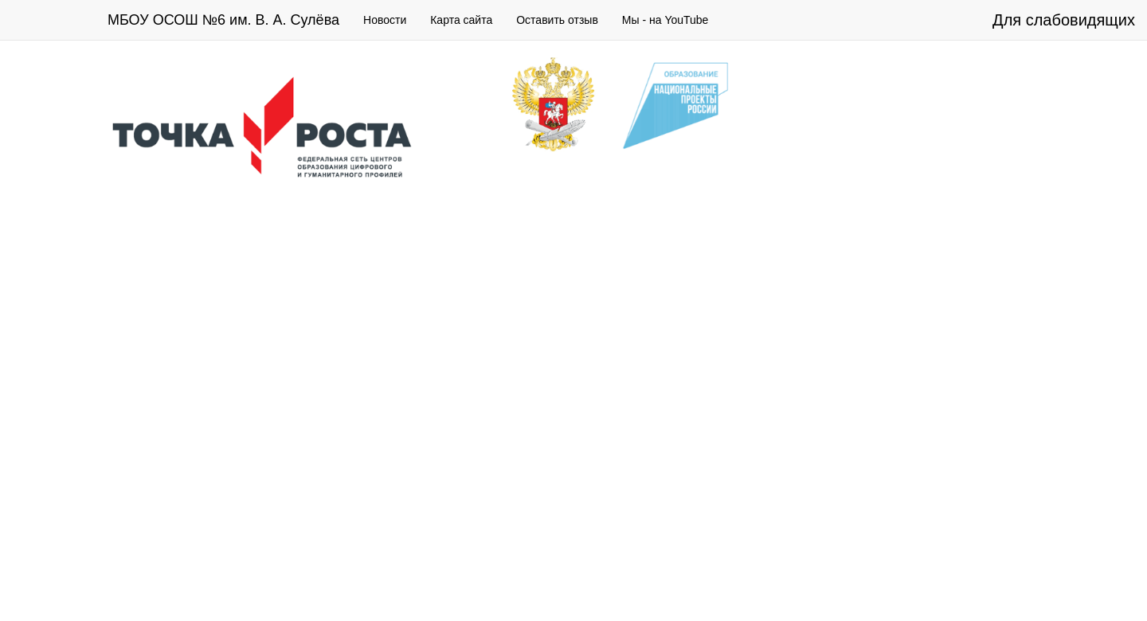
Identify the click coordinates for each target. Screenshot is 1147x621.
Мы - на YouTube (665, 20)
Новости (384, 20)
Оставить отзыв (557, 20)
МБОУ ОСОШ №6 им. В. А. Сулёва (223, 20)
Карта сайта (461, 20)
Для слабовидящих (1063, 20)
